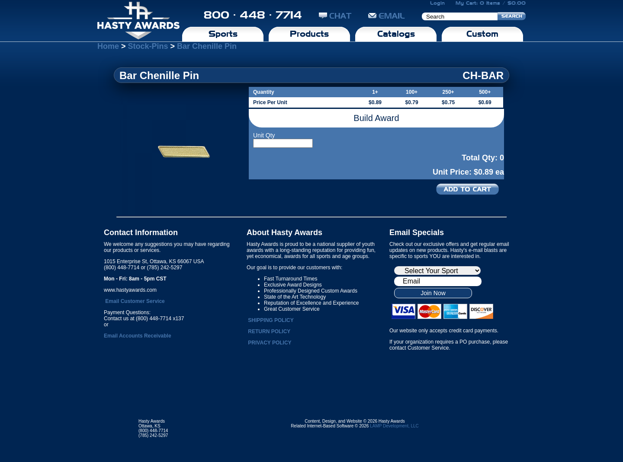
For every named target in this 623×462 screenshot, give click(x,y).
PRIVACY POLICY (269, 343)
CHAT (335, 15)
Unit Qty (264, 135)
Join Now (433, 293)
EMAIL (386, 15)
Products (309, 34)
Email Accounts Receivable (137, 336)
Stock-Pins (148, 46)
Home (108, 46)
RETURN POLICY (269, 331)
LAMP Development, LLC (394, 426)
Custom (482, 34)
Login (437, 3)
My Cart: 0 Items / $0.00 (491, 3)
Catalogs (396, 34)
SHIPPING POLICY (270, 320)
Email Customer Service (134, 301)
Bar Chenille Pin (207, 46)
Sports (223, 34)
